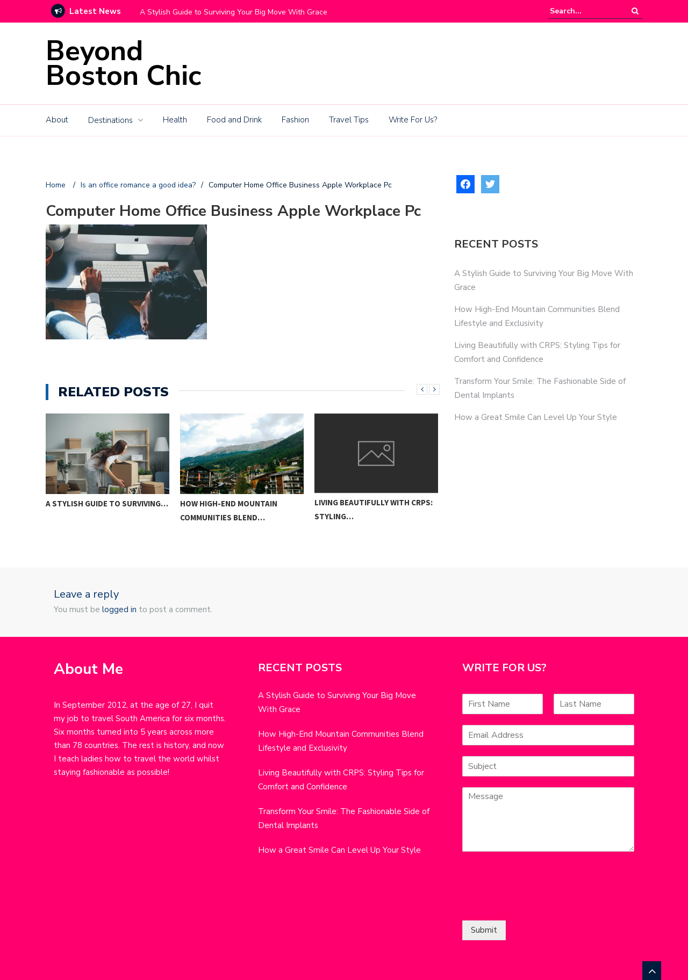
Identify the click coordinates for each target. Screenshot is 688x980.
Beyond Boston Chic (123, 63)
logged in (119, 609)
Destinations (110, 120)
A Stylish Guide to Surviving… (107, 503)
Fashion (295, 119)
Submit (484, 930)
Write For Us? (413, 119)
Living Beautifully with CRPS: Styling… (373, 509)
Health (175, 119)
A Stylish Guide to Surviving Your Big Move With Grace (233, 12)
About (57, 119)
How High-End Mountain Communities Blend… (228, 510)
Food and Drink (234, 119)
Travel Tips (349, 119)
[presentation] (544, 902)
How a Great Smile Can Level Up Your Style (535, 417)
